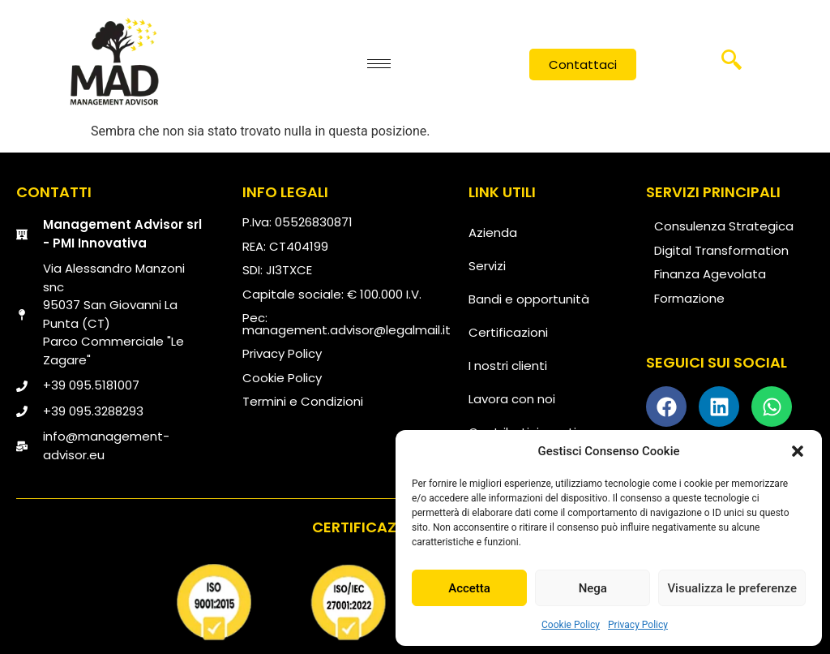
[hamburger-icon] (379, 64)
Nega (593, 588)
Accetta (469, 588)
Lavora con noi (511, 398)
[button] (797, 451)
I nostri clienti (507, 365)
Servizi (487, 265)
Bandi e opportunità (528, 299)
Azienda (492, 232)
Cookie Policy (570, 624)
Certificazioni (508, 332)
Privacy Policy (638, 624)
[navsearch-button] (732, 65)
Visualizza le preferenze (732, 588)
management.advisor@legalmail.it (346, 329)
